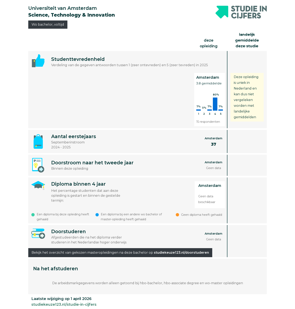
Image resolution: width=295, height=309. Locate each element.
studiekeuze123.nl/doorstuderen (181, 252)
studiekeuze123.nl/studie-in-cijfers (63, 304)
